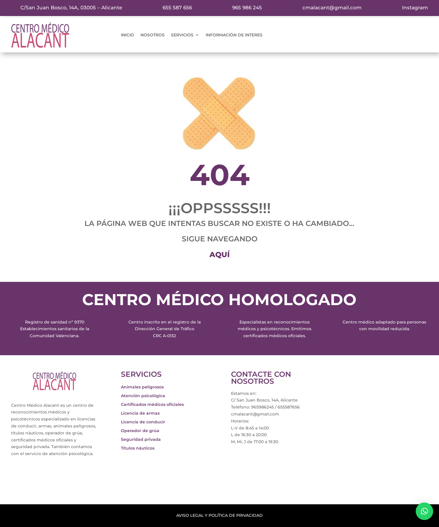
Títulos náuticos (137, 448)
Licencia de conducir (143, 422)
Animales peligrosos (142, 387)
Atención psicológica (143, 396)
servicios (182, 35)
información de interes (234, 35)
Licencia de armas (140, 413)
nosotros (152, 35)
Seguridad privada (141, 439)
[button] (424, 511)
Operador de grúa (140, 431)
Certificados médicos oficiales (152, 404)
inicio (127, 35)
